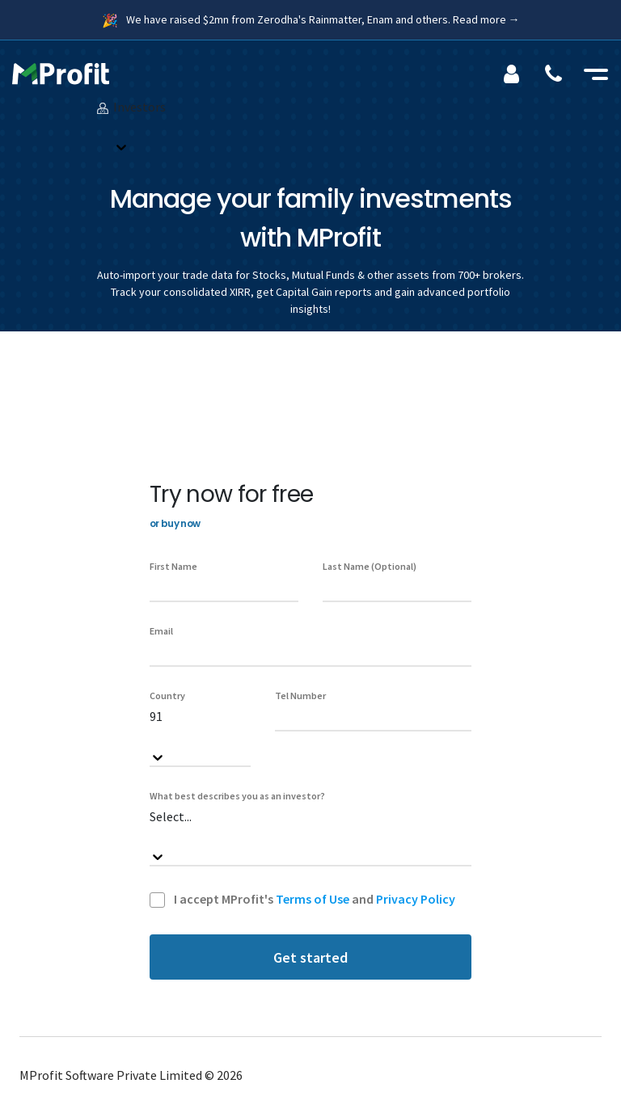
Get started (310, 957)
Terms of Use (312, 899)
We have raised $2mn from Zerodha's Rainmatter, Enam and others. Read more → (323, 19)
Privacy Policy (415, 899)
